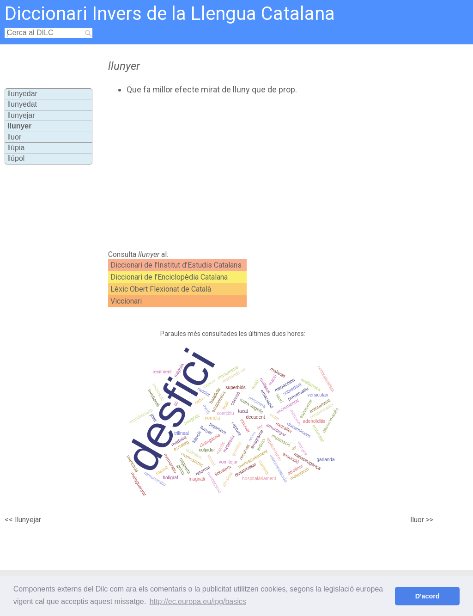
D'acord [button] (427, 596)
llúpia (15, 148)
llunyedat (22, 104)
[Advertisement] (262, 172)
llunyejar (21, 115)
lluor (14, 137)
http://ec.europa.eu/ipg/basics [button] (198, 601)
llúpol (15, 158)
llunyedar (22, 94)
